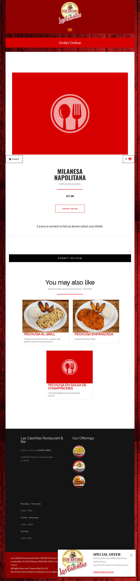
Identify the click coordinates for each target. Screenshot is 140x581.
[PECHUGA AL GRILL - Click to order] (45, 331)
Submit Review (70, 258)
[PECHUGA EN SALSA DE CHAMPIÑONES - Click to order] (69, 382)
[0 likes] (128, 159)
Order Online (70, 42)
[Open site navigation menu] (70, 30)
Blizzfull (44, 568)
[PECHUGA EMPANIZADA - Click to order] (96, 331)
